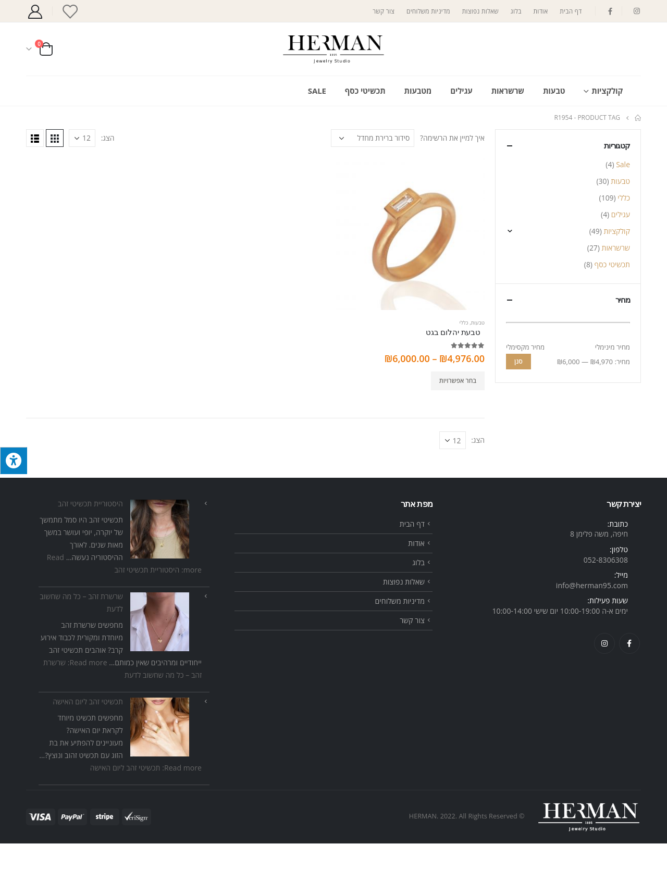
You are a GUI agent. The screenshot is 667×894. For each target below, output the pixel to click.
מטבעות (418, 90)
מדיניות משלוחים (428, 11)
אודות (541, 11)
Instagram (604, 693)
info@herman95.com (592, 635)
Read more (146, 818)
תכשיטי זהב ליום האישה (88, 752)
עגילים (461, 90)
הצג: (108, 138)
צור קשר (383, 11)
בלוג (516, 11)
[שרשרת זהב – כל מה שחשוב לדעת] (159, 672)
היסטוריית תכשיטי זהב (90, 554)
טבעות (554, 90)
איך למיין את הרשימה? (452, 138)
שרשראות (507, 90)
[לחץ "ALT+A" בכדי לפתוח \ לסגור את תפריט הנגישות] (13, 460)
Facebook (629, 693)
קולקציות (607, 90)
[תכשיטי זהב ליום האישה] (159, 777)
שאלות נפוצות (480, 11)
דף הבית (571, 11)
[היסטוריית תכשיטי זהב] (159, 579)
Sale (317, 90)
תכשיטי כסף (365, 90)
